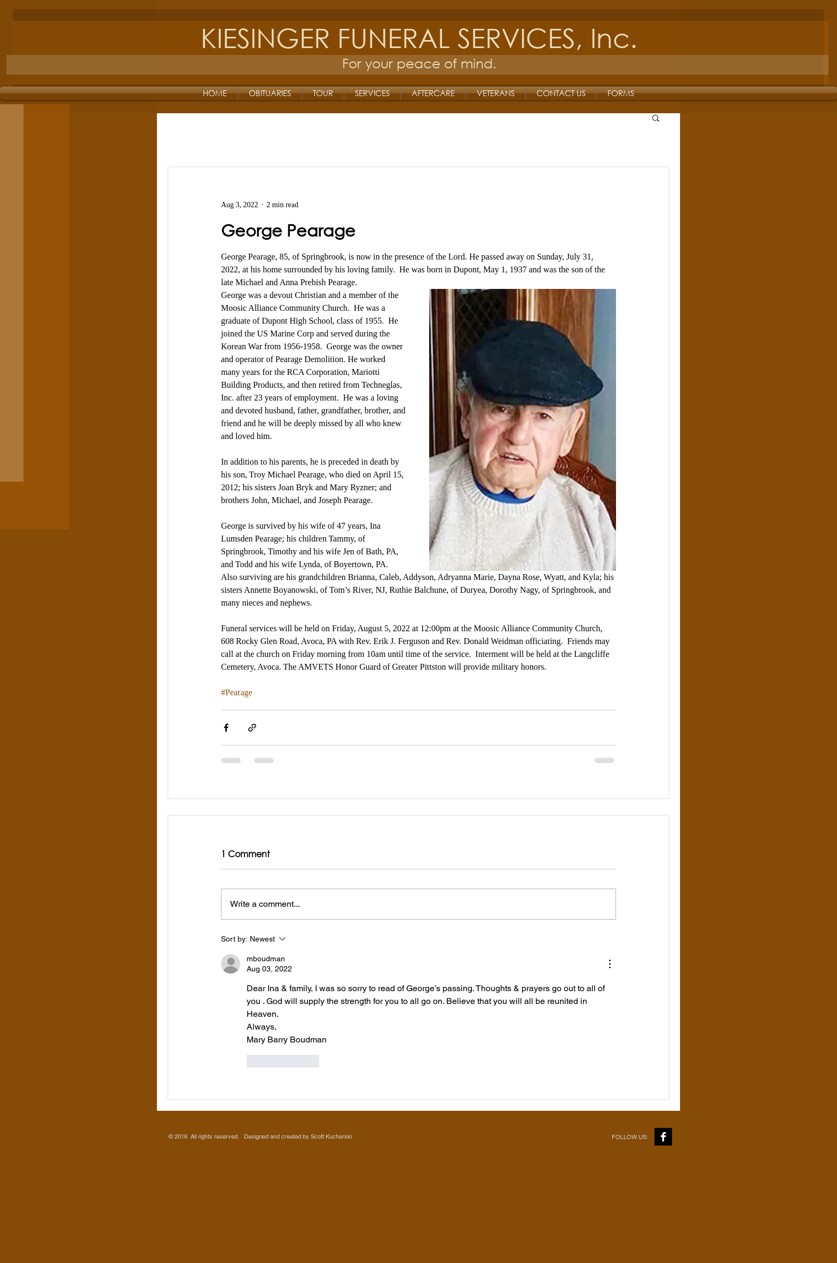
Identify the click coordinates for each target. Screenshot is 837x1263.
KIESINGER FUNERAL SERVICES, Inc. (419, 37)
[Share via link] (252, 728)
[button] (656, 117)
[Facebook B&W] (663, 1137)
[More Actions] (609, 964)
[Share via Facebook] (226, 728)
